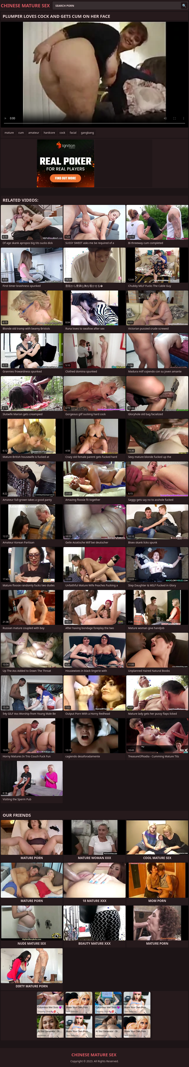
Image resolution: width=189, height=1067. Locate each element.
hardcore (49, 132)
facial (73, 132)
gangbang (87, 132)
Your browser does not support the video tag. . (94, 75)
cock (62, 132)
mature (9, 132)
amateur (33, 132)
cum (21, 132)
